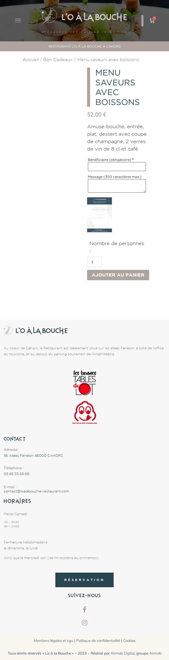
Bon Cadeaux (57, 59)
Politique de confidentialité (98, 640)
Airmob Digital (123, 653)
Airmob (155, 653)
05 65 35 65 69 (16, 474)
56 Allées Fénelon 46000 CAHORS (33, 455)
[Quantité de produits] (94, 262)
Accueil (30, 59)
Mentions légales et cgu (53, 640)
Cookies (129, 640)
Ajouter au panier (118, 275)
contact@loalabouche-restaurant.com (36, 491)
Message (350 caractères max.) (115, 176)
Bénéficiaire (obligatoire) (111, 159)
